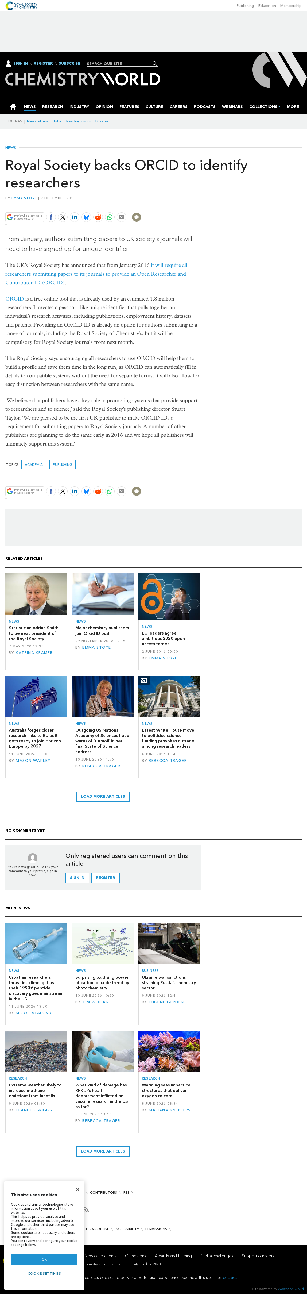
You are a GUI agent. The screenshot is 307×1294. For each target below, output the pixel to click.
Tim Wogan (95, 1002)
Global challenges (216, 1255)
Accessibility (127, 1229)
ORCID (14, 299)
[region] (44, 1235)
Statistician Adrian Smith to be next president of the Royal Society (34, 633)
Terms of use (97, 1229)
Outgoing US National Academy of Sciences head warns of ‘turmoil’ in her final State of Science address (102, 741)
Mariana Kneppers (170, 1110)
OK (44, 1259)
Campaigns (135, 1255)
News (10, 148)
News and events (100, 1255)
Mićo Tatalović (34, 1013)
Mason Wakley (33, 760)
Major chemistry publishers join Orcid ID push (102, 630)
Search (155, 63)
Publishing (245, 5)
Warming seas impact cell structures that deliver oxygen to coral (167, 1090)
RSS (126, 1193)
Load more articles (103, 796)
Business (150, 971)
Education (267, 5)
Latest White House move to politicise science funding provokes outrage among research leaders (168, 738)
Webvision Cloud (291, 1289)
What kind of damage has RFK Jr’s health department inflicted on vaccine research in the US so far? (101, 1095)
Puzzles (101, 121)
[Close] (78, 1189)
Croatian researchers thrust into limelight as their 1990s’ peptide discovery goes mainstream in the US (36, 988)
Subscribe (69, 64)
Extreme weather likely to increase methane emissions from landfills (35, 1090)
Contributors (103, 1193)
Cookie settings (44, 1274)
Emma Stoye (24, 198)
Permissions (156, 1229)
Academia (34, 465)
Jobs (57, 121)
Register (43, 64)
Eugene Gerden (166, 1002)
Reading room (78, 121)
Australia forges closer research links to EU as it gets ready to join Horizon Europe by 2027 (35, 738)
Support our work (258, 1255)
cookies (230, 1277)
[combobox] (120, 63)
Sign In (20, 63)
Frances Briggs (34, 1110)
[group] (293, 106)
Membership (291, 5)
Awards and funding (173, 1255)
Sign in (77, 878)
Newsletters (37, 121)
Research (18, 1078)
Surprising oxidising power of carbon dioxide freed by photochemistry (102, 983)
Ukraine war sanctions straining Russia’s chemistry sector (169, 983)
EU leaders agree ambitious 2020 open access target (163, 639)
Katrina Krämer (34, 653)
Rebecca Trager (101, 766)
